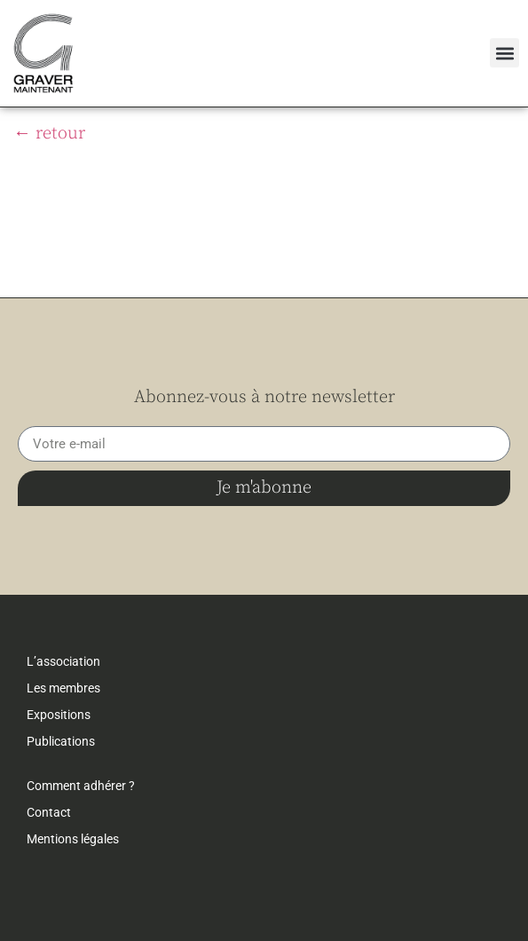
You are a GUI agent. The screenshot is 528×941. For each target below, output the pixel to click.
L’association (63, 661)
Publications (61, 741)
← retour (49, 134)
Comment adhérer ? (81, 786)
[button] (504, 52)
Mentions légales (73, 839)
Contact (49, 812)
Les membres (63, 688)
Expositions (59, 715)
